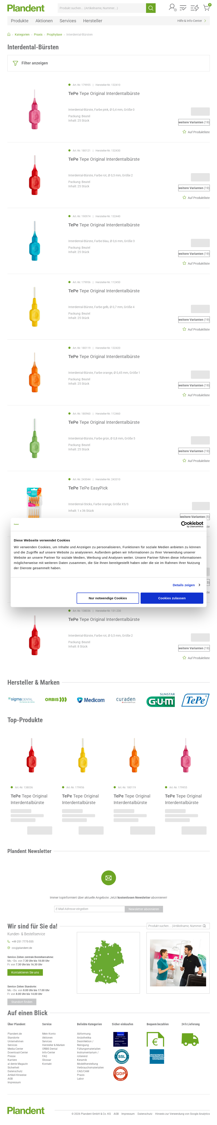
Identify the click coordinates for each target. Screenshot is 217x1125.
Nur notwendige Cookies (108, 598)
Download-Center (18, 1052)
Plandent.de (15, 1033)
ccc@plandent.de (22, 947)
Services (12, 1045)
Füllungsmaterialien (89, 1048)
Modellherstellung (87, 1063)
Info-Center (48, 1052)
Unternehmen (16, 1041)
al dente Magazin (18, 1063)
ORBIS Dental (49, 1048)
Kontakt (47, 1063)
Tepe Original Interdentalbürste (104, 93)
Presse (11, 1056)
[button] (172, 7)
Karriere (12, 1059)
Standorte (13, 1037)
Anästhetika (84, 1037)
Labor (80, 1078)
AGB (10, 1078)
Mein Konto (49, 1033)
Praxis (80, 1075)
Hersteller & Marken (53, 1045)
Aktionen (47, 1037)
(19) (194, 122)
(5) (195, 517)
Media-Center (15, 1048)
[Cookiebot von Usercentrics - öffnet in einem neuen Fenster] (184, 524)
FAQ (44, 1056)
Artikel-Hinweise (17, 1075)
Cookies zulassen (172, 598)
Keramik (82, 1059)
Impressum (14, 1082)
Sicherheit (13, 1067)
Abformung (84, 1033)
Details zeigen (184, 585)
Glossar (46, 1059)
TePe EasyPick (88, 488)
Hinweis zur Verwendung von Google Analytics (182, 1113)
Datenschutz (15, 1071)
